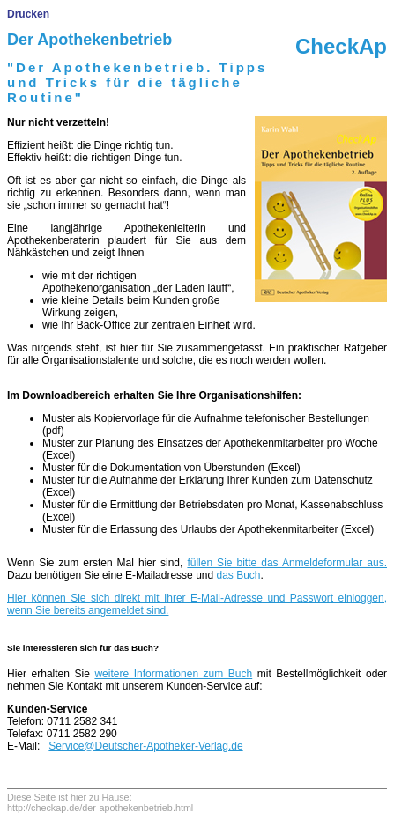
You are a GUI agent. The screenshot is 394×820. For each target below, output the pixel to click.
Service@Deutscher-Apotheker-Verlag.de (145, 746)
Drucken (28, 14)
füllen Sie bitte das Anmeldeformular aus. (287, 563)
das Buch (238, 575)
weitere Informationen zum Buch (173, 674)
